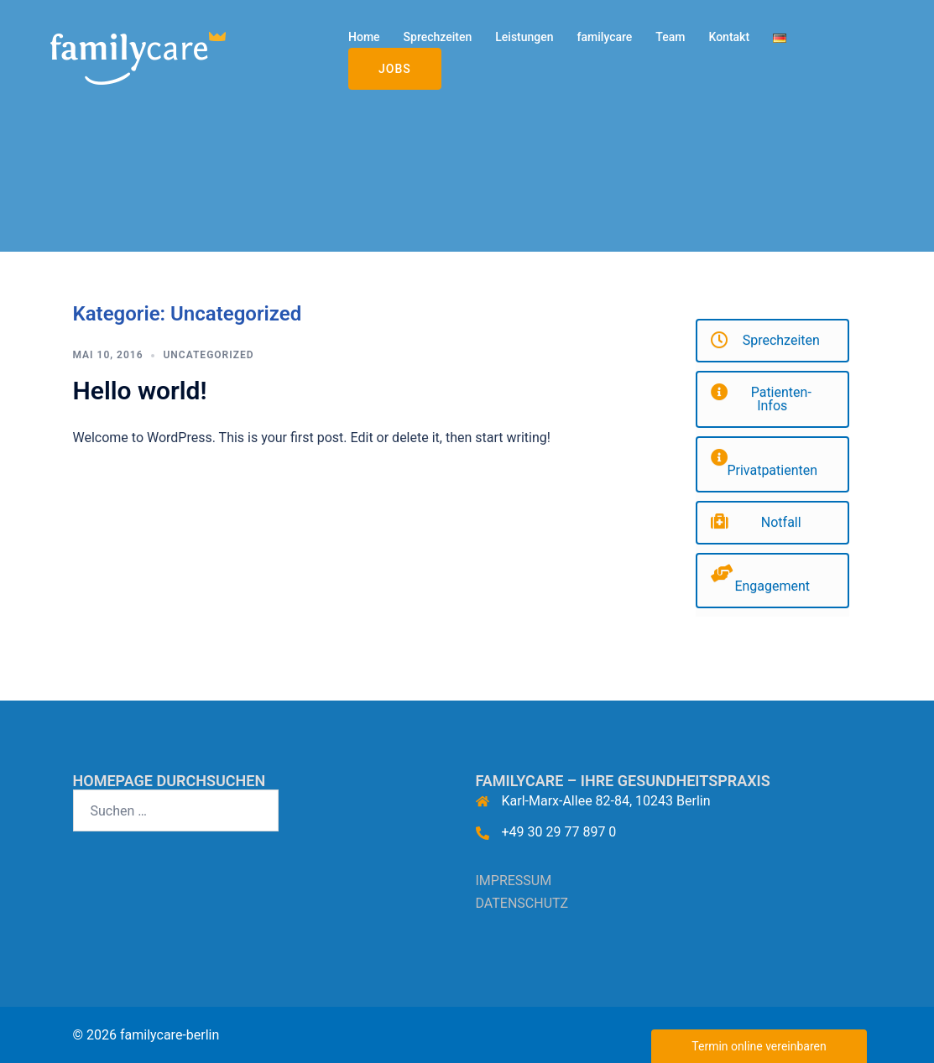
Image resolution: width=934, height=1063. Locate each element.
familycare (605, 37)
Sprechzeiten (438, 37)
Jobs (394, 69)
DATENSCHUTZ (522, 903)
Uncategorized (208, 355)
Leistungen (524, 37)
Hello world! (140, 390)
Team (670, 37)
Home (364, 37)
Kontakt (728, 37)
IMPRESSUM (514, 880)
